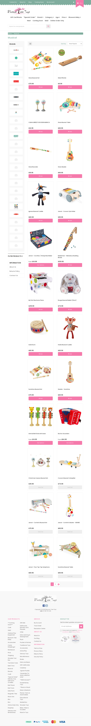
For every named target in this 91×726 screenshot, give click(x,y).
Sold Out (40, 487)
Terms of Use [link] (38, 648)
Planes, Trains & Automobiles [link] (25, 694)
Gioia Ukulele (62, 167)
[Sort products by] (74, 43)
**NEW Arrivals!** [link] (25, 680)
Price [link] (9, 652)
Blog (30, 2)
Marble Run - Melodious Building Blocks (68, 256)
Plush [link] (21, 639)
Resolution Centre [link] (39, 628)
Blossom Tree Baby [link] (12, 638)
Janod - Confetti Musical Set (38, 522)
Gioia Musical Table (64, 122)
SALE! (46, 21)
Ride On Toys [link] (24, 712)
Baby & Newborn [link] (25, 690)
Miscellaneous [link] (24, 656)
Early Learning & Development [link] (25, 636)
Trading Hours (39, 2)
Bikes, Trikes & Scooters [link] (24, 708)
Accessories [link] (12, 642)
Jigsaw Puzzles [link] (24, 671)
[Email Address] (69, 626)
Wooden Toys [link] (24, 705)
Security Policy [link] (38, 657)
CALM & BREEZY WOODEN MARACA (39, 122)
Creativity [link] (23, 668)
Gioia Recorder (33, 167)
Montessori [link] (11, 650)
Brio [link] (9, 699)
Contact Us (13, 2)
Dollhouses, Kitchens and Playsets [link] (24, 627)
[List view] (30, 43)
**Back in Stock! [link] (25, 687)
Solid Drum (32, 345)
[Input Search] (27, 26)
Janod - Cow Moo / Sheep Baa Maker (40, 256)
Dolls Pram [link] (11, 691)
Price (64, 17)
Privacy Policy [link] (38, 651)
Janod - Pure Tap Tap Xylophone (39, 567)
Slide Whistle (62, 78)
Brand (40, 17)
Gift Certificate (16, 17)
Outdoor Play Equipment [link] (12, 634)
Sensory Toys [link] (24, 654)
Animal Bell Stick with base (37, 433)
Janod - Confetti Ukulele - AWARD (69, 522)
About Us (22, 2)
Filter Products (15, 256)
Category (49, 17)
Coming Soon (38, 21)
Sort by (63, 44)
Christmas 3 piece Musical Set (38, 478)
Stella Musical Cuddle (65, 345)
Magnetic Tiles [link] (12, 694)
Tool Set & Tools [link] (13, 663)
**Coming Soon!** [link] (11, 623)
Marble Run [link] (23, 702)
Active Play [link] (23, 651)
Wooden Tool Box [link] (12, 659)
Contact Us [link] (14, 275)
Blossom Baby (75, 17)
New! (29, 21)
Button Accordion (63, 433)
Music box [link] (11, 696)
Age (58, 17)
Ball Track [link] (11, 688)
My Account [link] (38, 623)
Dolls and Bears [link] (25, 662)
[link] (44, 606)
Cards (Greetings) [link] (11, 646)
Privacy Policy (76, 632)
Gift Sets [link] (22, 623)
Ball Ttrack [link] (11, 685)
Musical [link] (10, 668)
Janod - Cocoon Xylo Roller (66, 211)
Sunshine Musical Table (65, 567)
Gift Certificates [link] (25, 665)
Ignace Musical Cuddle (36, 211)
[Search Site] (48, 26)
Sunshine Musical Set (35, 389)
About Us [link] (13, 267)
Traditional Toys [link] (25, 645)
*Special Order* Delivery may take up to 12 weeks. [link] (13, 679)
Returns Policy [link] (15, 271)
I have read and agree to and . (71, 631)
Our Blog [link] (36, 638)
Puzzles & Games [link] (25, 642)
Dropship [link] (10, 708)
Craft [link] (9, 627)
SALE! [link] (9, 630)
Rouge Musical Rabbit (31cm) (67, 300)
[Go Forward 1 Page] (58, 584)
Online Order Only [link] (13, 705)
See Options (40, 265)
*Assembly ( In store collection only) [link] (25, 675)
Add (40, 87)
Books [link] (22, 659)
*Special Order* (30, 17)
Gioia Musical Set (34, 78)
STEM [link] (21, 632)
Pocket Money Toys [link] (24, 683)
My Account (50, 2)
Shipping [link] (11, 655)
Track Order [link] (37, 626)
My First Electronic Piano (36, 300)
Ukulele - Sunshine (64, 389)
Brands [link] (10, 671)
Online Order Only (57, 21)
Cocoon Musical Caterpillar (66, 478)
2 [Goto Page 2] (55, 584)
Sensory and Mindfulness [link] (12, 711)
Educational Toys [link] (24, 698)
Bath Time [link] (11, 666)
